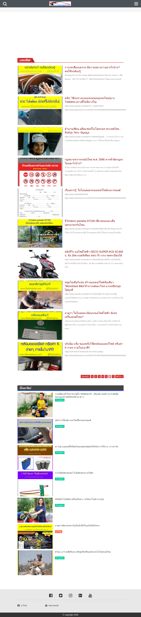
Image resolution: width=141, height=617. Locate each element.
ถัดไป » (119, 376)
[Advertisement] (70, 34)
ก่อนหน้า (85, 376)
